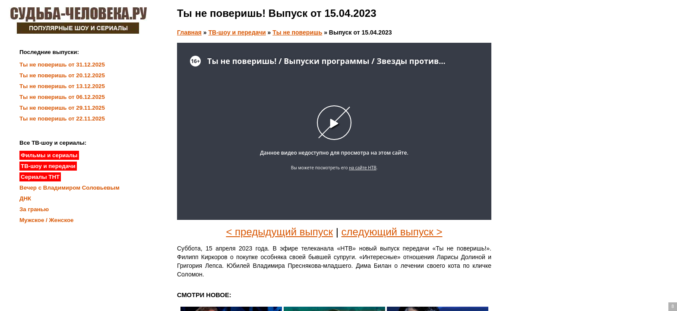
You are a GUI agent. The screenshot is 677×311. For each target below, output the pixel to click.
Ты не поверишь (297, 32)
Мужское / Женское (46, 220)
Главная (189, 32)
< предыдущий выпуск (279, 232)
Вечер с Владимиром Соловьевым (69, 187)
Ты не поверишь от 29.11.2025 (62, 108)
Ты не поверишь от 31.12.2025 (62, 64)
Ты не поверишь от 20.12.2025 (62, 75)
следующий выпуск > (392, 232)
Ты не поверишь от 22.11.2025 (62, 118)
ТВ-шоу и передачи (237, 32)
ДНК (25, 198)
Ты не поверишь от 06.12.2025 (62, 97)
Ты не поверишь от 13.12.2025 (62, 86)
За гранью (34, 209)
